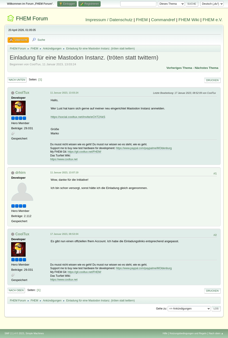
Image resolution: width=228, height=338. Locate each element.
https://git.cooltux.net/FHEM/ (84, 151)
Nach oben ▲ (216, 333)
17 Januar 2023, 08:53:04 (64, 234)
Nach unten (17, 79)
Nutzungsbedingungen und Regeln (188, 333)
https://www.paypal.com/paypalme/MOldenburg (144, 148)
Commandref (163, 19)
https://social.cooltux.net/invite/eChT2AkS (78, 117)
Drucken (212, 80)
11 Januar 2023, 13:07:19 (64, 172)
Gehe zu (161, 308)
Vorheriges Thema (179, 68)
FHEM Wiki (189, 19)
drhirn (20, 172)
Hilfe (165, 333)
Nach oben (16, 290)
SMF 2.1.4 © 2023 (14, 333)
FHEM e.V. (213, 19)
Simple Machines (35, 333)
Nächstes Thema (206, 68)
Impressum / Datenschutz (109, 19)
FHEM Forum (32, 18)
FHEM (142, 19)
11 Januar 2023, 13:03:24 (64, 92)
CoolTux (22, 92)
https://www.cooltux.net (63, 159)
